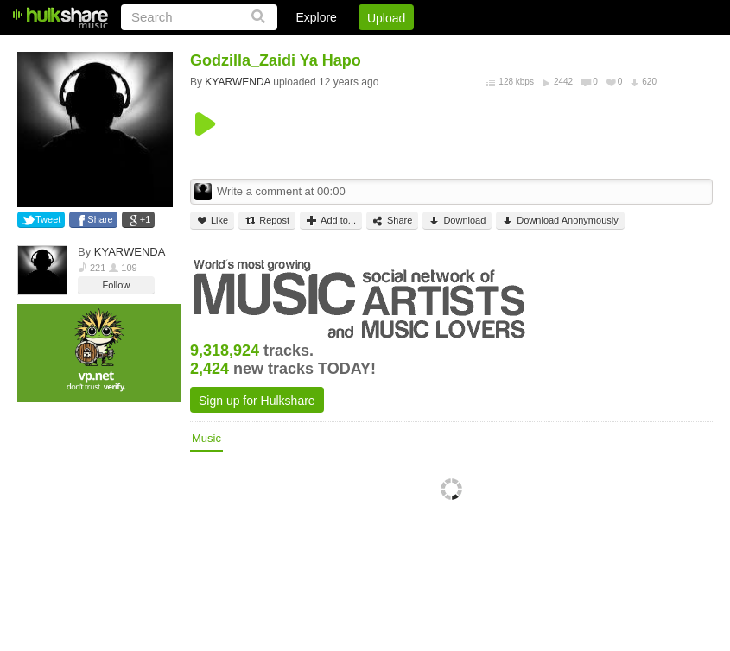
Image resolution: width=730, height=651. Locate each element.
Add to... (331, 220)
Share (99, 219)
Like (212, 220)
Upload (386, 18)
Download (457, 220)
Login (356, 47)
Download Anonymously (560, 220)
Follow (116, 285)
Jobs (479, 47)
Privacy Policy (616, 47)
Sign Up (418, 47)
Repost (266, 220)
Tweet (47, 219)
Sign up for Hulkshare (257, 401)
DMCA (535, 47)
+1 (145, 219)
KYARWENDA (130, 251)
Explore (315, 17)
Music (206, 438)
